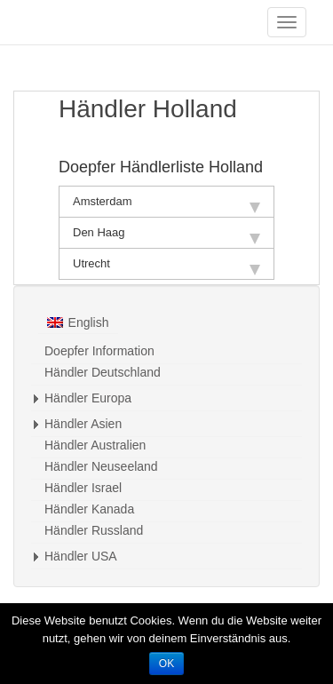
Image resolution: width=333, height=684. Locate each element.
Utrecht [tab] (166, 266)
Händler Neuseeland (101, 466)
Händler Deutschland (102, 372)
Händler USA (80, 556)
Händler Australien (95, 445)
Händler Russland (93, 530)
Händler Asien (83, 424)
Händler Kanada (89, 509)
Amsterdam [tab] (166, 204)
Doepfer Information (99, 351)
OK (166, 663)
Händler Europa (87, 398)
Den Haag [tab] (166, 235)
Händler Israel (83, 488)
